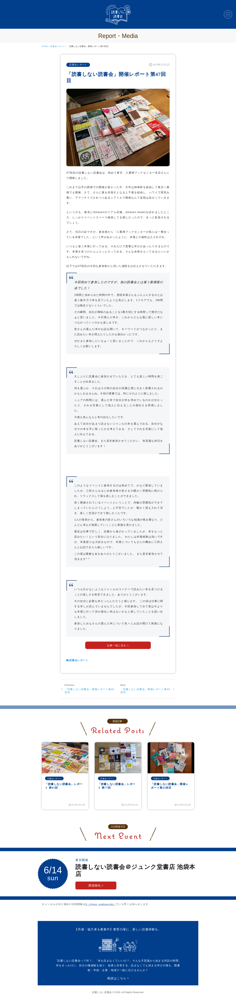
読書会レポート (57, 46)
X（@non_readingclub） (100, 904)
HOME (45, 46)
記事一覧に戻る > (118, 645)
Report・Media (118, 36)
